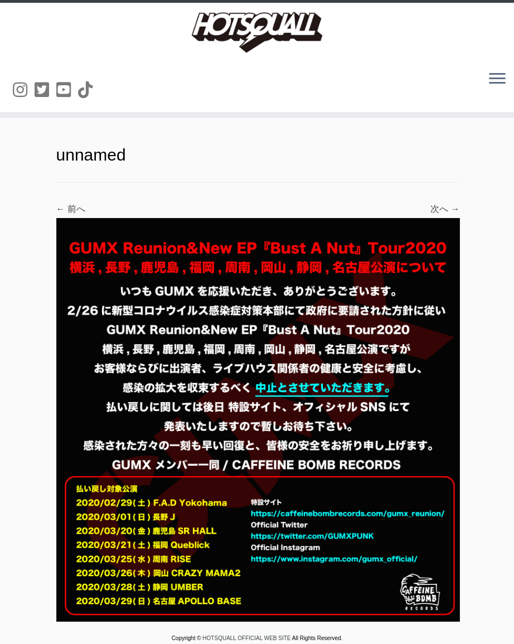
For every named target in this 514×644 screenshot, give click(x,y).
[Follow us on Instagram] (24, 90)
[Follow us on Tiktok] (89, 90)
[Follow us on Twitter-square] (45, 90)
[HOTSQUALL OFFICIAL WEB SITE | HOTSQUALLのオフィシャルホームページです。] (257, 32)
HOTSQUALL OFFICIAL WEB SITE (247, 638)
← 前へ (70, 209)
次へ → (444, 209)
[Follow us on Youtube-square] (67, 90)
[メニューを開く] (497, 79)
